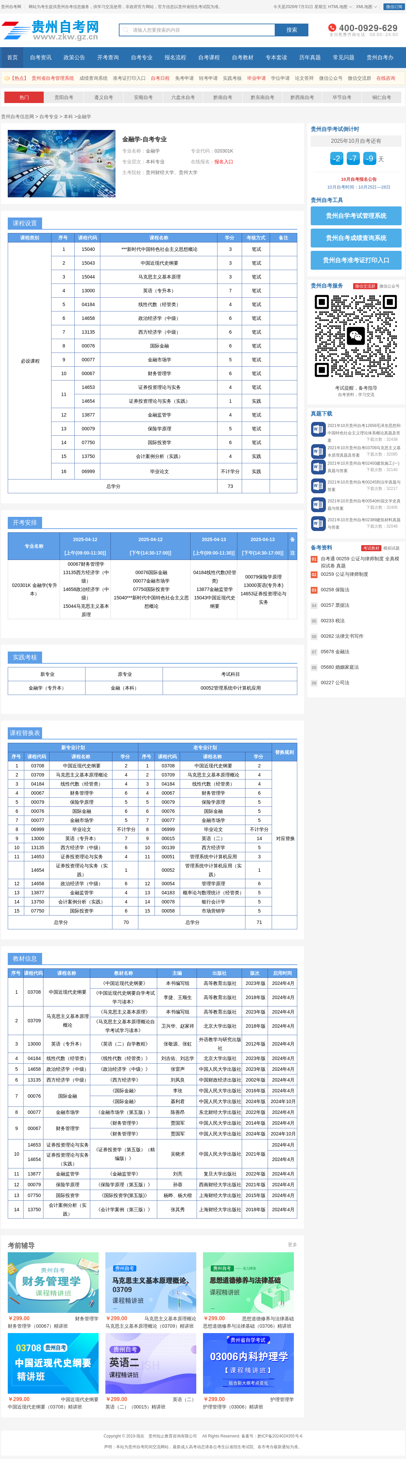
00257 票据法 (335, 605)
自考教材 (242, 57)
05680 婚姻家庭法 (340, 667)
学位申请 (280, 78)
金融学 (84, 116)
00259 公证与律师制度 (344, 574)
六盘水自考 (183, 97)
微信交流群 (359, 78)
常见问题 (343, 57)
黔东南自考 (262, 97)
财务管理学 (87, 1318)
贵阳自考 (64, 97)
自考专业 (142, 57)
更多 (292, 1244)
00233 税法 (333, 620)
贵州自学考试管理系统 (356, 215)
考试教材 (371, 548)
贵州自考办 (380, 57)
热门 (24, 97)
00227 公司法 (335, 682)
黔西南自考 (302, 97)
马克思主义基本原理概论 (170, 1318)
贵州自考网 (11, 6)
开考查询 (108, 57)
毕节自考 (342, 97)
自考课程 (209, 57)
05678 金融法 (335, 651)
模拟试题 (391, 548)
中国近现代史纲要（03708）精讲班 (45, 1407)
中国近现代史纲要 (80, 1399)
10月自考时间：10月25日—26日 (359, 187)
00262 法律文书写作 (342, 636)
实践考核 (232, 78)
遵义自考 (103, 97)
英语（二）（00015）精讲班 (135, 1407)
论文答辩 (304, 78)
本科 (68, 116)
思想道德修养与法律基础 (268, 1318)
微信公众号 (331, 78)
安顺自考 (143, 97)
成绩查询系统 (93, 78)
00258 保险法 (335, 589)
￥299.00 (19, 1318)
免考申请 (184, 78)
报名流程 (175, 57)
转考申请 (208, 78)
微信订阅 (394, 6)
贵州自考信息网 (17, 116)
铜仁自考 (381, 97)
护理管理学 (282, 1399)
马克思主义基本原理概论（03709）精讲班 (149, 1326)
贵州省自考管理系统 (53, 78)
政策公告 (74, 57)
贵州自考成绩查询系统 (356, 238)
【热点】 (19, 78)
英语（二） (184, 1399)
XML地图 (364, 6)
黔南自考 (222, 97)
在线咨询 (385, 78)
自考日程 (160, 78)
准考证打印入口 (129, 78)
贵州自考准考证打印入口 (356, 260)
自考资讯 (41, 57)
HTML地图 (337, 6)
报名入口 (223, 161)
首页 (12, 57)
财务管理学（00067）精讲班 (38, 1326)
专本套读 (276, 57)
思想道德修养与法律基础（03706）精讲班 (247, 1326)
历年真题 (310, 57)
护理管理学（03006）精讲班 (233, 1407)
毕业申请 (256, 78)
